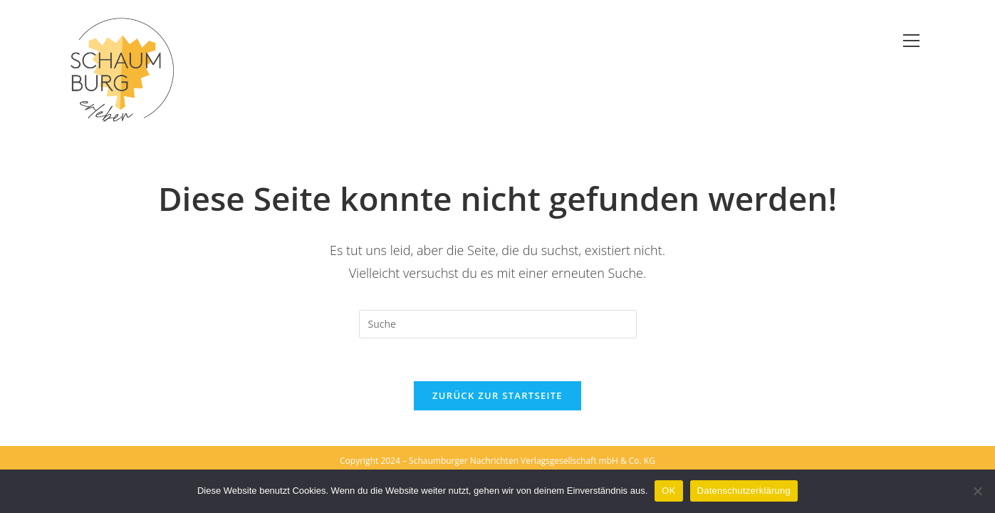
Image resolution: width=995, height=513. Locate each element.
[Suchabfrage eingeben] (498, 324)
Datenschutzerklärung (744, 490)
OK (668, 490)
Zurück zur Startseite (497, 395)
